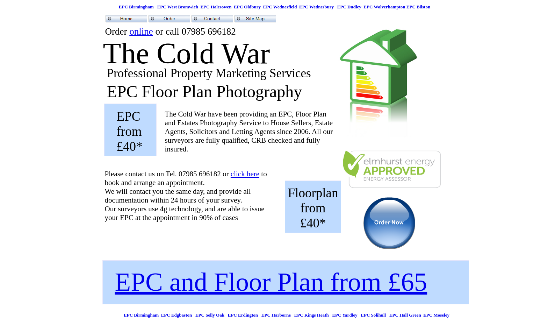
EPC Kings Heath (311, 315)
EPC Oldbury (247, 6)
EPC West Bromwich (177, 6)
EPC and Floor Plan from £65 (271, 281)
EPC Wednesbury (316, 6)
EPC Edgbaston (176, 315)
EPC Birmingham (136, 6)
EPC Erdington (243, 315)
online (141, 31)
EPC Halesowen (215, 6)
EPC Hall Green (405, 315)
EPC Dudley (349, 6)
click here (245, 174)
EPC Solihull (373, 315)
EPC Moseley (436, 315)
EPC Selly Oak (209, 315)
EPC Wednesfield (280, 6)
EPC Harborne (276, 315)
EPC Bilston (418, 6)
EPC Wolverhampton (384, 6)
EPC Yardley (344, 315)
